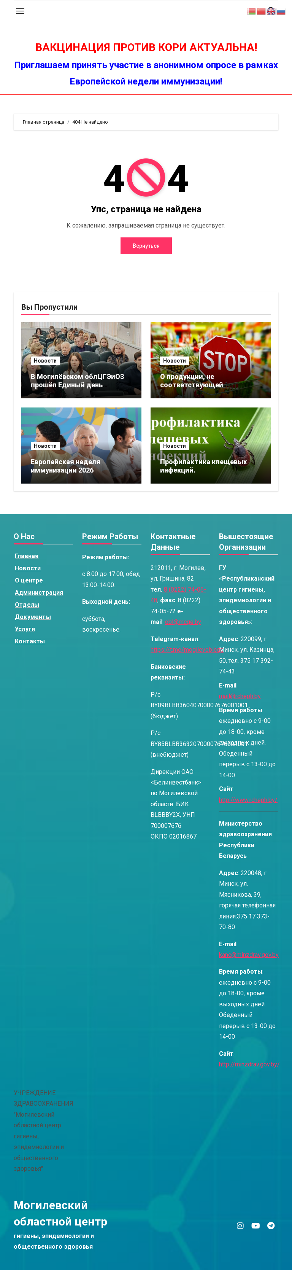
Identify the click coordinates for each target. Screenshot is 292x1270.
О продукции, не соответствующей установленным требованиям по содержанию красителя (210, 388)
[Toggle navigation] (20, 11)
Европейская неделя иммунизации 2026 (65, 466)
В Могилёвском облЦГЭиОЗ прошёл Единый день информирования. (77, 384)
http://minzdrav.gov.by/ (249, 1064)
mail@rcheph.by (240, 696)
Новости (45, 361)
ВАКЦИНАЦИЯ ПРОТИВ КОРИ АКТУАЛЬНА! (146, 47)
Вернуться (146, 246)
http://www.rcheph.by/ (248, 800)
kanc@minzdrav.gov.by (249, 954)
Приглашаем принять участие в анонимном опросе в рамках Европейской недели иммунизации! (146, 73)
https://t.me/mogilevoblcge (187, 650)
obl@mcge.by (183, 622)
